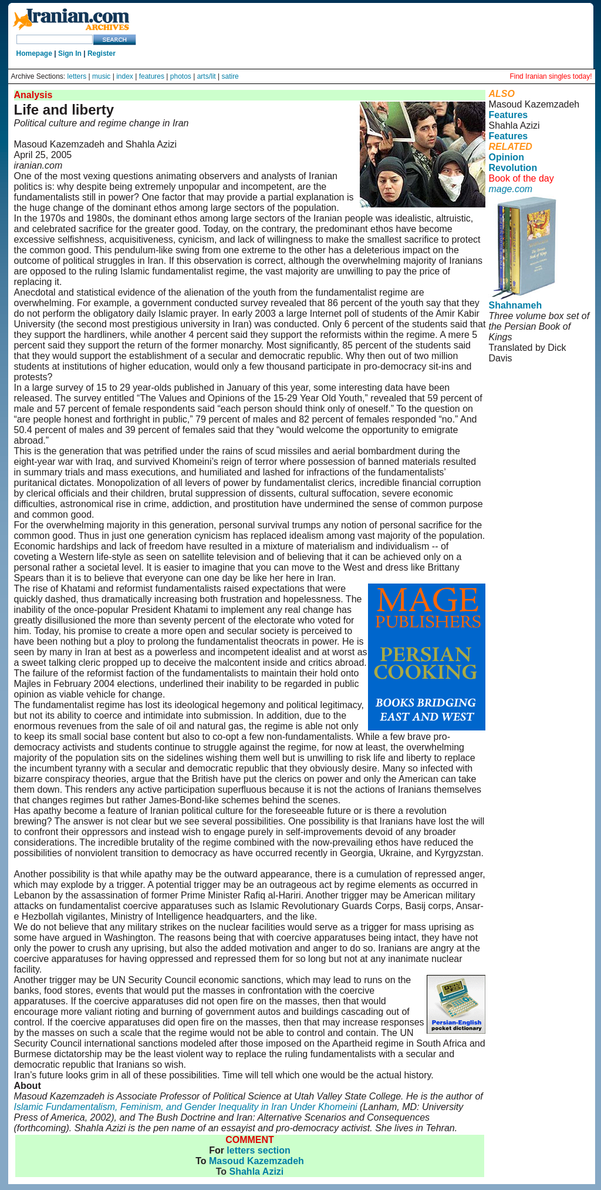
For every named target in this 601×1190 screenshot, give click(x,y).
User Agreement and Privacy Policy (537, 389)
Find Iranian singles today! (550, 76)
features (151, 76)
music (101, 76)
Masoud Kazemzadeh (256, 1161)
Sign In (70, 53)
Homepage (34, 53)
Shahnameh (515, 305)
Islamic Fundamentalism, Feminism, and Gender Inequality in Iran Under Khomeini (185, 1107)
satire (229, 76)
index (124, 76)
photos (180, 76)
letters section (258, 1150)
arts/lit (206, 76)
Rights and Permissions (533, 405)
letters (77, 76)
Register (101, 53)
